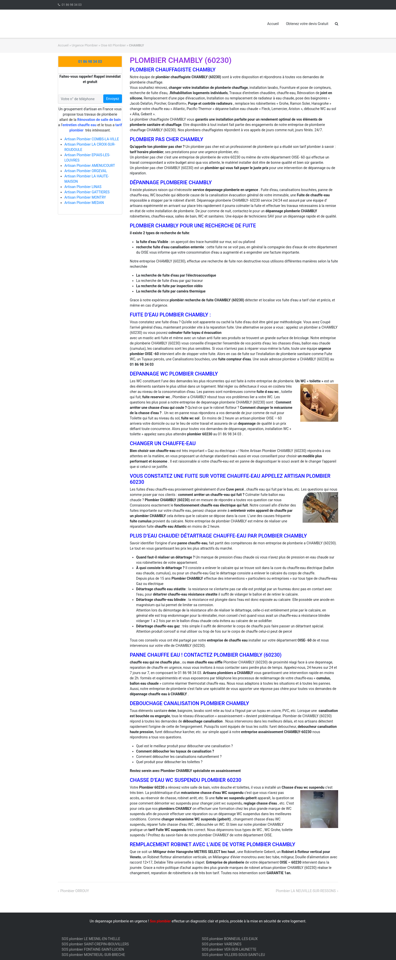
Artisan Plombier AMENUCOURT (89, 166)
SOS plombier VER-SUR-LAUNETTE (229, 949)
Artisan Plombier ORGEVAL (85, 171)
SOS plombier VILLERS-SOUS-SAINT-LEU (233, 955)
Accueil (273, 24)
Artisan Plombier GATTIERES (87, 192)
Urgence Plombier (85, 45)
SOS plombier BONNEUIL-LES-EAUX (230, 939)
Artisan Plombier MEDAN (84, 203)
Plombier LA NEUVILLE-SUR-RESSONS (306, 891)
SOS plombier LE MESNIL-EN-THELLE (91, 939)
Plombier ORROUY (74, 891)
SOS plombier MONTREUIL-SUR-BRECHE (93, 955)
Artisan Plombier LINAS (83, 187)
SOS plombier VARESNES (221, 944)
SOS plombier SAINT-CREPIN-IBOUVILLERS (95, 944)
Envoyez (112, 99)
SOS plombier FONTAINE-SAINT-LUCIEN (93, 949)
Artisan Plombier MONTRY (85, 197)
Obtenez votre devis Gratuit (307, 24)
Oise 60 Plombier (113, 45)
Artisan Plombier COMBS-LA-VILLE (91, 139)
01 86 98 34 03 (72, 5)
